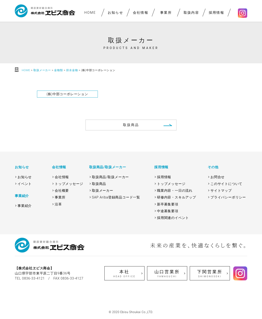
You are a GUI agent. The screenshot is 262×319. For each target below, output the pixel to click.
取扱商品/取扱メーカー (110, 177)
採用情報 (216, 13)
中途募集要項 (167, 211)
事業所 (166, 13)
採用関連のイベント (173, 218)
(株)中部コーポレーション (67, 94)
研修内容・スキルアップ (176, 197)
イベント (25, 184)
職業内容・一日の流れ (174, 191)
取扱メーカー (102, 191)
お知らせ (115, 13)
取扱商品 (131, 125)
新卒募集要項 (167, 204)
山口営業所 (167, 273)
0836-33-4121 (33, 278)
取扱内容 (191, 13)
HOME (90, 13)
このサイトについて (226, 184)
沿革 (58, 204)
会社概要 (62, 191)
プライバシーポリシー (228, 197)
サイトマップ (221, 191)
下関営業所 (210, 273)
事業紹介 (25, 206)
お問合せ (217, 177)
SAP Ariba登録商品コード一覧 (116, 197)
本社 (124, 273)
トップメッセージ (69, 184)
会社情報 (141, 13)
